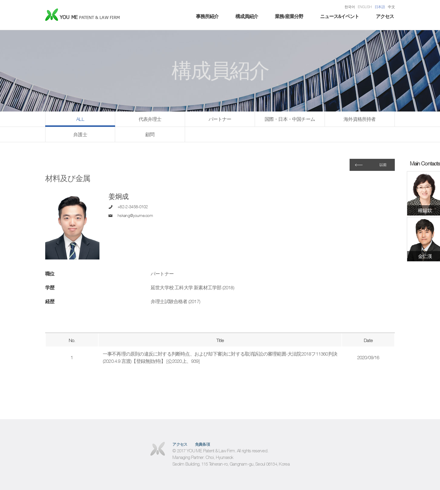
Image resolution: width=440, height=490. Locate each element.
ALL (80, 119)
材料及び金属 (67, 178)
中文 (391, 7)
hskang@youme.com (135, 215)
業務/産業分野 (289, 16)
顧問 (149, 134)
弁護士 (80, 134)
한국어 (349, 7)
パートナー (220, 119)
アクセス (385, 16)
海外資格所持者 (360, 119)
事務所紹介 (207, 16)
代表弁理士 (150, 119)
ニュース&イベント (339, 16)
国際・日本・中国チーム (290, 119)
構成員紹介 (246, 16)
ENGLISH (365, 7)
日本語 (380, 7)
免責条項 (202, 444)
